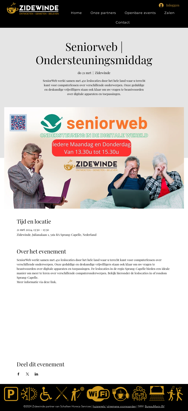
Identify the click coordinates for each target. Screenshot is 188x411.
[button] (169, 13)
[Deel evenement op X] (27, 374)
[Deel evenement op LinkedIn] (36, 374)
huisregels (99, 406)
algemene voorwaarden (121, 406)
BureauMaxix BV (154, 406)
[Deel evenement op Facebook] (18, 374)
